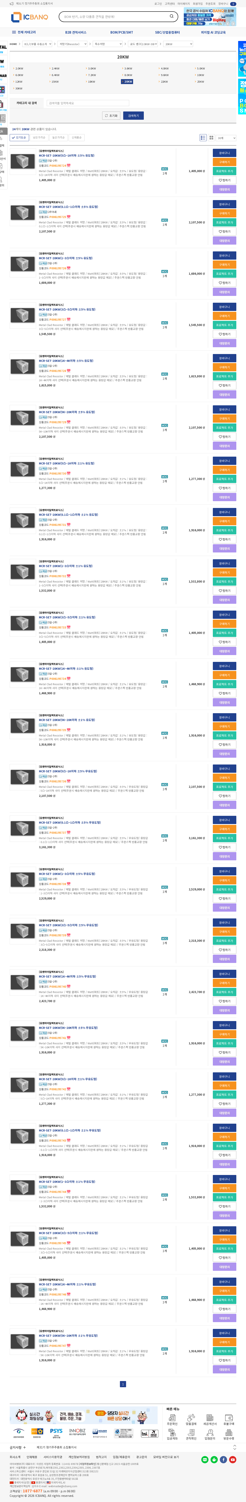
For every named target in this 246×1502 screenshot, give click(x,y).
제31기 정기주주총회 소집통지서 (34, 4)
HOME (13, 44)
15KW (54, 81)
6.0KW (18, 75)
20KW (127, 81)
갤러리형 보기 (211, 137)
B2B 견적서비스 (76, 32)
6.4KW (54, 75)
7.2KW (91, 75)
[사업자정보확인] (87, 1464)
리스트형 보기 (203, 137)
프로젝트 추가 (224, 171)
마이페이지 (184, 4)
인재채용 (32, 1457)
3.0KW (91, 68)
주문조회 (211, 4)
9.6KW (163, 75)
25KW (199, 81)
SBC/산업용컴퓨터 (167, 32)
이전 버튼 (234, 1446)
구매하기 (224, 162)
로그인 (158, 4)
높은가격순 (58, 137)
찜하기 (225, 180)
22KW (163, 81)
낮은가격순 (39, 137)
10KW (199, 75)
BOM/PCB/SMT (121, 32)
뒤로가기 (228, 23)
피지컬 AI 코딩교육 (213, 32)
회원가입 (198, 4)
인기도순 (21, 137)
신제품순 (77, 137)
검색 (171, 16)
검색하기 (133, 116)
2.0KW (18, 68)
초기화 (113, 116)
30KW (17, 88)
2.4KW (54, 68)
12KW (17, 81)
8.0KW (127, 75)
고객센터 (170, 4)
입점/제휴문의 (121, 1457)
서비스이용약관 (52, 1457)
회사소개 (15, 1457)
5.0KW (200, 68)
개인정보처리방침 (79, 1457)
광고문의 (141, 1457)
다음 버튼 (234, 1449)
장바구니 (227, 4)
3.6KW (127, 68)
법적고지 (101, 1457)
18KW (90, 81)
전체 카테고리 (27, 32)
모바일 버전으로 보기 (166, 1457)
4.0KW (163, 68)
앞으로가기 (233, 23)
